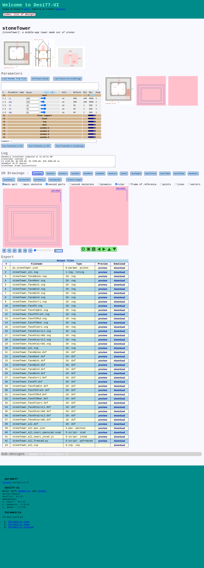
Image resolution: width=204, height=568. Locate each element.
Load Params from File (14, 79)
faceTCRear (179, 177)
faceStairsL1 (8, 183)
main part (9, 188)
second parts (55, 188)
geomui (42, 517)
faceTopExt (136, 177)
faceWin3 (88, 177)
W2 (10, 114)
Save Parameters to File (12, 147)
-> (41, 276)
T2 (10, 110)
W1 (10, 103)
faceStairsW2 (24, 183)
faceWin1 (63, 177)
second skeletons (81, 188)
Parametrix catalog (21, 555)
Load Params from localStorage (67, 79)
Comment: (5, 143)
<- (20, 276)
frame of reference (142, 188)
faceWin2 (75, 177)
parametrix (60, 9)
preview (102, 294)
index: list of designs (19, 14)
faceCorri (112, 177)
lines (179, 188)
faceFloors (193, 177)
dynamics (105, 188)
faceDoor (50, 177)
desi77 (27, 9)
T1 (10, 107)
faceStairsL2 (39, 183)
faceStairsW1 (55, 183)
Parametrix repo (19, 549)
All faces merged (74, 183)
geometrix (24, 517)
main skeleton (31, 188)
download (119, 294)
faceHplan (38, 177)
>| (36, 276)
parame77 (7, 508)
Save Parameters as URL (39, 147)
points (165, 188)
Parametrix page (19, 552)
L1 (10, 100)
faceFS (124, 177)
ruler (120, 188)
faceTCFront (150, 177)
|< (26, 276)
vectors (194, 188)
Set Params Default (40, 79)
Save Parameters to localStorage (70, 147)
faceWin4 (100, 177)
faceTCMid (165, 177)
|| (31, 276)
